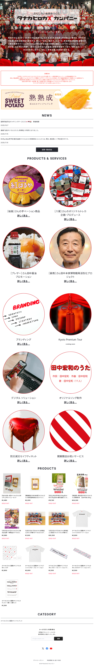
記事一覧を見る (47, 150)
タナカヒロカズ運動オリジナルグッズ (11, 621)
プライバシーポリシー (38, 660)
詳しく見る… (23, 216)
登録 (58, 638)
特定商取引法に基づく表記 (54, 660)
